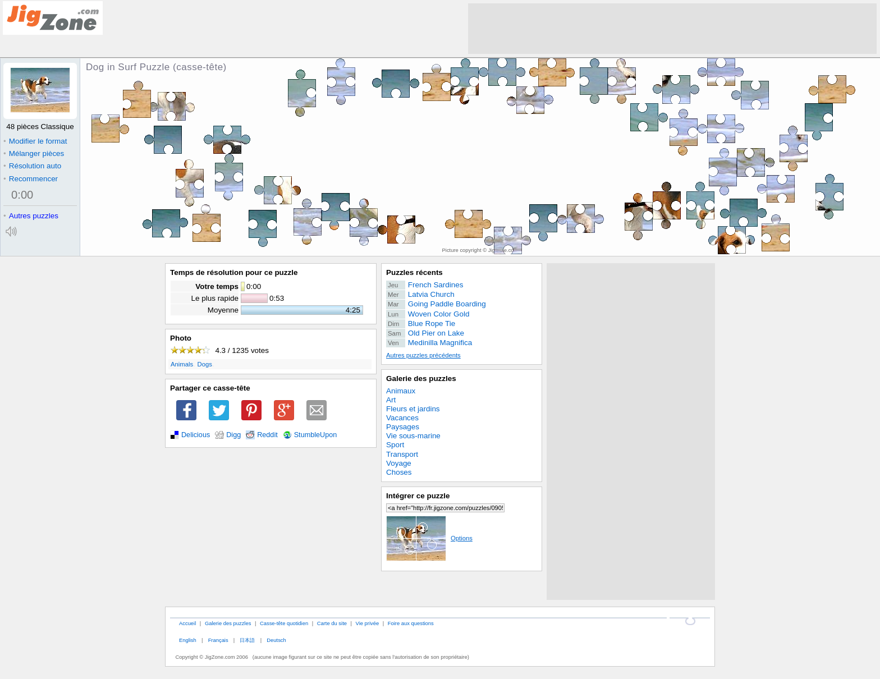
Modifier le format (35, 141)
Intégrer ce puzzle (418, 496)
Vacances (402, 418)
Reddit (267, 435)
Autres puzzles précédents (423, 355)
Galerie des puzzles (421, 378)
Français (218, 640)
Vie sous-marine (413, 436)
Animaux (400, 391)
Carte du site (332, 623)
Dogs (205, 364)
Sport (395, 445)
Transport (402, 454)
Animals (182, 364)
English (187, 640)
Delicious (195, 435)
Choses (399, 472)
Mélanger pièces (33, 153)
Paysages (402, 427)
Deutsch (276, 640)
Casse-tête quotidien (284, 623)
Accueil (187, 623)
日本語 (247, 640)
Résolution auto (32, 166)
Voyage (398, 463)
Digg (233, 435)
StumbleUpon (315, 435)
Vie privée (367, 623)
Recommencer (30, 179)
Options (429, 538)
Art (391, 400)
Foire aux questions (411, 623)
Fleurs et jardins (413, 409)
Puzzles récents (414, 272)
